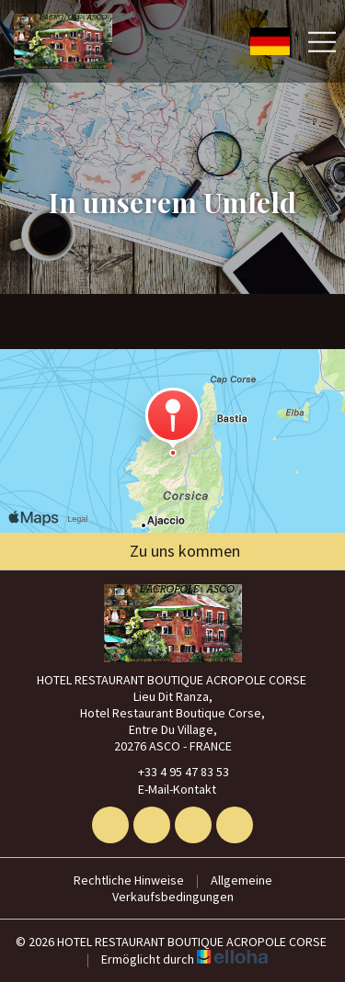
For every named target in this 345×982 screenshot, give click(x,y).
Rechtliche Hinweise (129, 880)
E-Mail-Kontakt (166, 789)
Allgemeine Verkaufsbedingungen (192, 888)
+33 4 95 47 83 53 (173, 771)
